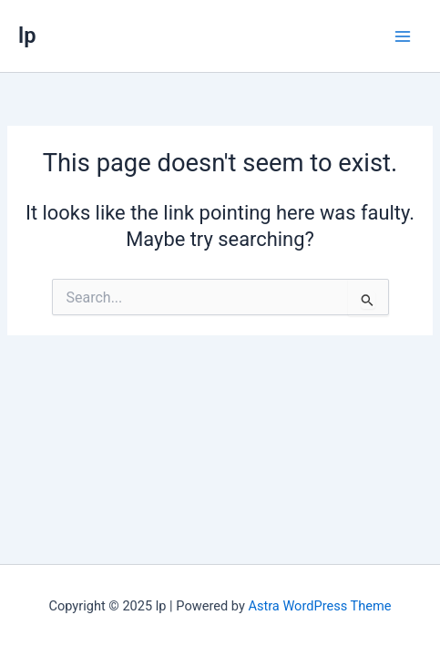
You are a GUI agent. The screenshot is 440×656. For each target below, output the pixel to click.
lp (27, 35)
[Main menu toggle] (403, 36)
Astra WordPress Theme (319, 606)
